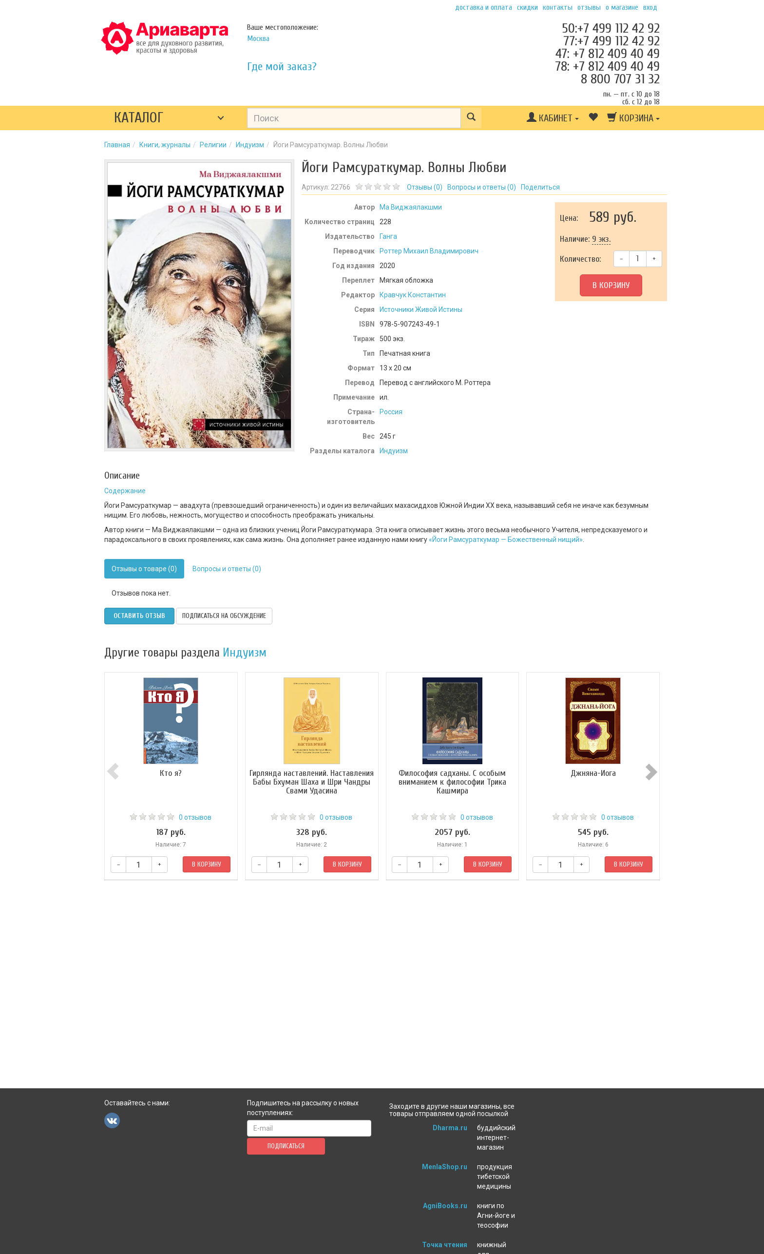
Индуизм (250, 145)
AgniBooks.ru (445, 1206)
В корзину (611, 285)
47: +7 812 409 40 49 (607, 53)
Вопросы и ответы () (481, 187)
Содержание (125, 491)
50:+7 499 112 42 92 (611, 28)
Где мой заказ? (282, 66)
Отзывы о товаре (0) (144, 569)
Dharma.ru (450, 1128)
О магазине (622, 7)
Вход (650, 7)
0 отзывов (195, 817)
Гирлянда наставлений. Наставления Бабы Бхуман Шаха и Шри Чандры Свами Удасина (311, 782)
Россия (391, 412)
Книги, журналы (165, 145)
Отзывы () (424, 187)
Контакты (558, 7)
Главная (117, 145)
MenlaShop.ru (444, 1167)
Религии (213, 145)
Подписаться (286, 1146)
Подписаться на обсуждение (224, 616)
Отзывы (589, 7)
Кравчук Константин (413, 295)
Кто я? (171, 773)
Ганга (388, 236)
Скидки (527, 7)
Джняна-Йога (593, 773)
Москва (258, 38)
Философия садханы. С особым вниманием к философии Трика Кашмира (452, 782)
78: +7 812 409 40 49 (607, 66)
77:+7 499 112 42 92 (611, 41)
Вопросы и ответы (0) (226, 569)
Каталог (138, 117)
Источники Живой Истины (421, 309)
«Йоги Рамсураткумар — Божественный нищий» (506, 539)
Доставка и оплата (483, 7)
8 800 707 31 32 (620, 79)
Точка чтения (444, 1245)
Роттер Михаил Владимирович (429, 251)
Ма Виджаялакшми (411, 207)
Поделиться (540, 187)
